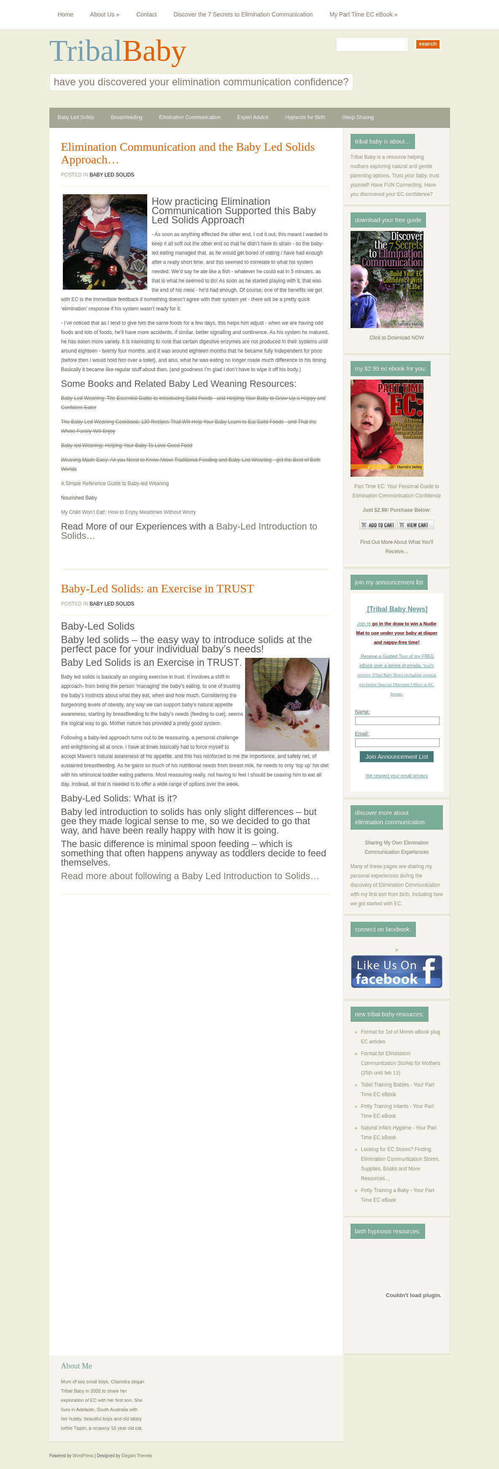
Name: (362, 712)
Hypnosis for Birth (305, 117)
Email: (362, 734)
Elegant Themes (136, 1455)
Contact (146, 14)
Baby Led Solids (76, 117)
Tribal (85, 50)
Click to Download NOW (397, 338)
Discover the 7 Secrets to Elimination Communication (243, 14)
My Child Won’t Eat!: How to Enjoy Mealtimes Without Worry (128, 512)
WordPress (83, 1455)
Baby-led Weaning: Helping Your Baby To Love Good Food (127, 445)
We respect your (383, 775)
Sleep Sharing (358, 117)
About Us (104, 14)
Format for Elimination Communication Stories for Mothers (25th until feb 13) (400, 1063)
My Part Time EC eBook (363, 14)
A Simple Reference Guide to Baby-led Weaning (115, 483)
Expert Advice (252, 117)
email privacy (414, 775)
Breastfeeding (126, 117)
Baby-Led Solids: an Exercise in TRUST (157, 588)
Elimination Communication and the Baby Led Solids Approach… (188, 153)
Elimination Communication (189, 117)
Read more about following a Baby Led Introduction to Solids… (190, 876)
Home (65, 14)
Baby (154, 50)
